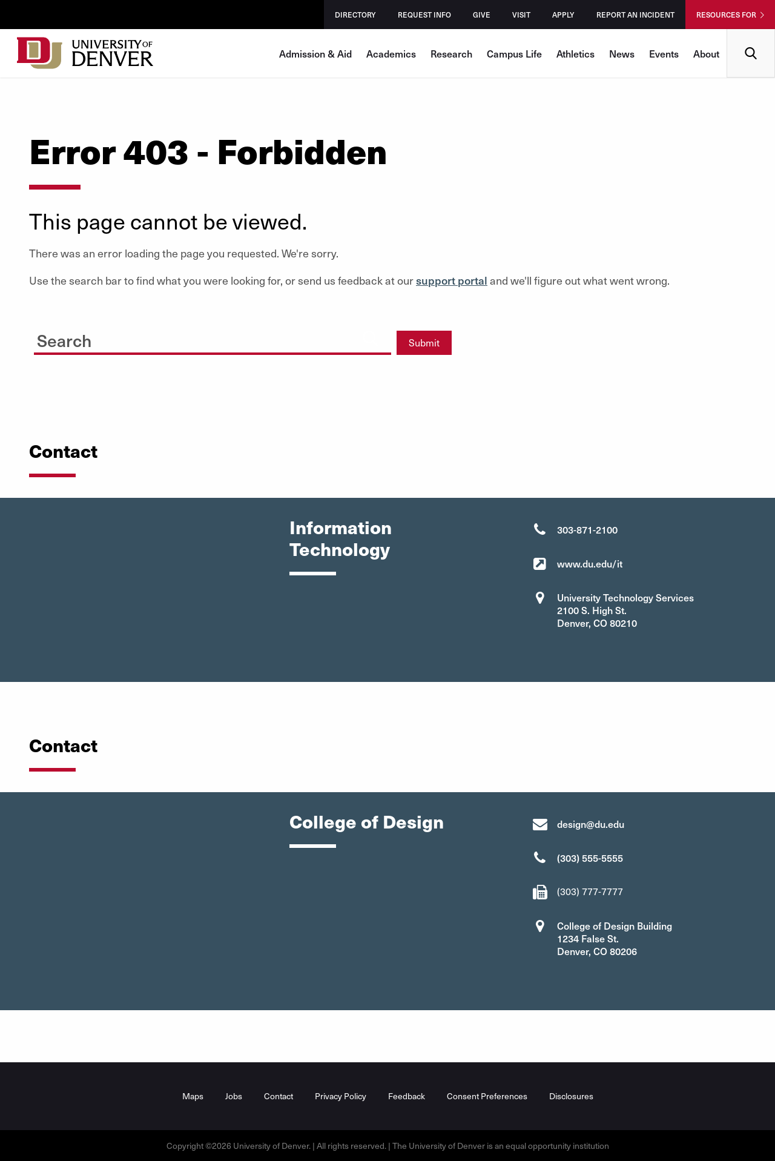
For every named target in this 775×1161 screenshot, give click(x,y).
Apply (563, 14)
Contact (278, 1096)
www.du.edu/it (589, 563)
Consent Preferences (487, 1096)
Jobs (233, 1096)
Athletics (575, 53)
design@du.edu (590, 823)
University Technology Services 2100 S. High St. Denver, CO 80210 (625, 609)
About (706, 53)
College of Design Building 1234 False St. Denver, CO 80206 (614, 938)
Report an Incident (635, 14)
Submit (424, 342)
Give (481, 14)
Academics (391, 53)
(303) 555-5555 (590, 857)
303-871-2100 (587, 529)
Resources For (726, 14)
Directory (355, 14)
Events (664, 53)
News (622, 53)
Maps (192, 1096)
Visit (521, 14)
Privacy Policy (340, 1096)
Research (451, 53)
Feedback (406, 1096)
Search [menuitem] (751, 33)
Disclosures (571, 1096)
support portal (451, 280)
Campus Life (514, 53)
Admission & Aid (315, 53)
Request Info (424, 14)
